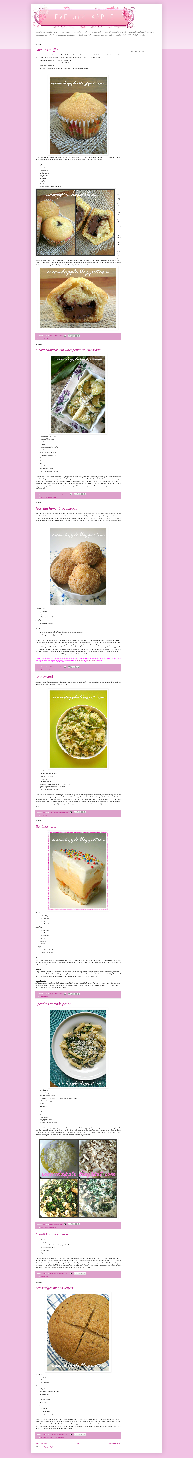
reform (47, 1437)
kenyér (43, 1437)
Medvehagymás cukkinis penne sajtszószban (68, 350)
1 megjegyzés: (58, 335)
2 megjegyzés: (58, 666)
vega (54, 497)
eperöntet (80, 661)
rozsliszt (52, 1437)
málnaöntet (91, 661)
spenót (51, 1227)
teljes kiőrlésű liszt (59, 1437)
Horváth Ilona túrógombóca (56, 508)
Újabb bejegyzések (41, 1443)
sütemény (55, 338)
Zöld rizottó (44, 677)
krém (47, 1276)
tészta (51, 497)
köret (42, 815)
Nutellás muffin (47, 50)
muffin (50, 338)
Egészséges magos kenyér (54, 1288)
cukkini (43, 497)
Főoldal (77, 1443)
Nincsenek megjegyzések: (61, 494)
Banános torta (46, 826)
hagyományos (48, 669)
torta (46, 996)
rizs (46, 815)
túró (54, 669)
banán (43, 996)
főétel (47, 497)
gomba (46, 1227)
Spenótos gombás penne (53, 1004)
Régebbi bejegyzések (114, 1443)
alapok (43, 1276)
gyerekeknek (44, 338)
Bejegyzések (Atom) (49, 1447)
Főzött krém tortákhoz (52, 1234)
